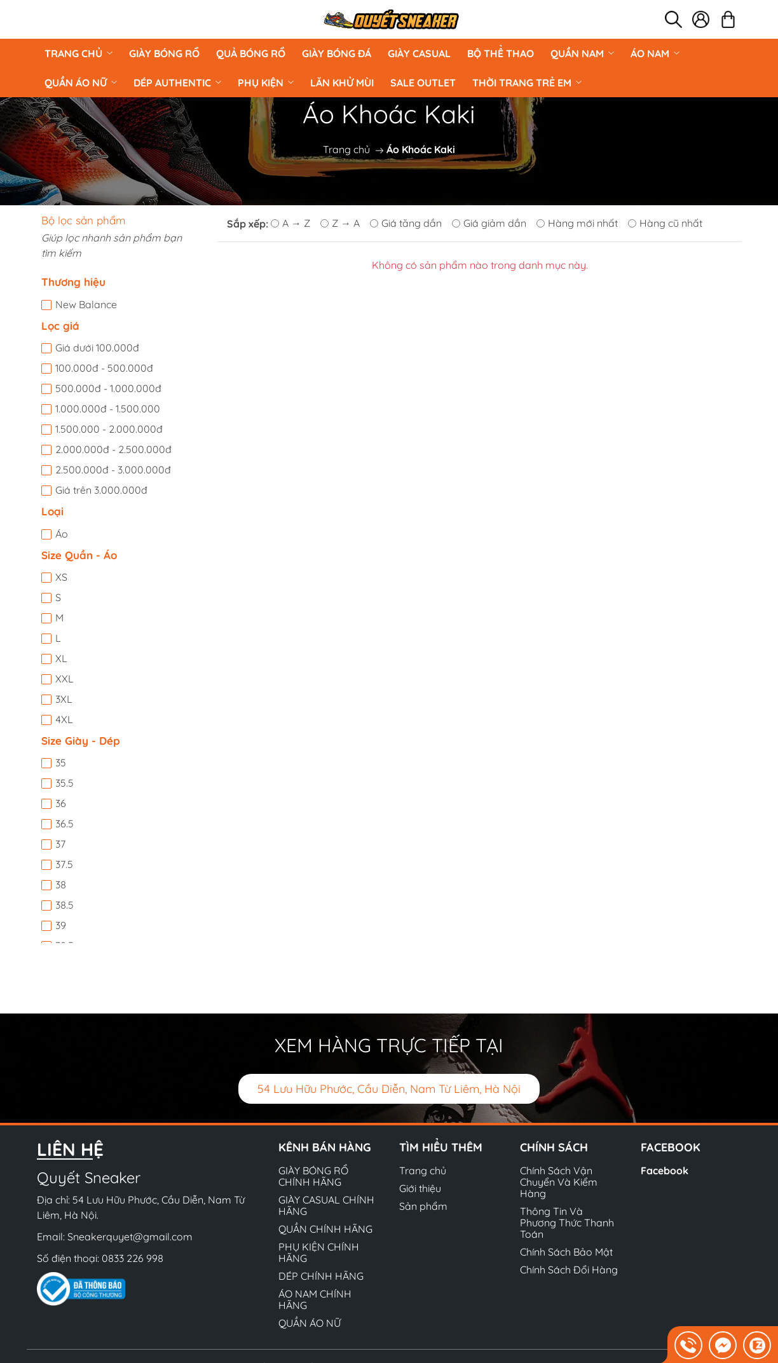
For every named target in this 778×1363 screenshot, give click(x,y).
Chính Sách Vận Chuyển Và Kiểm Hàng (558, 1182)
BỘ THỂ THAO (500, 53)
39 (60, 925)
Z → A (340, 223)
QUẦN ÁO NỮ (80, 82)
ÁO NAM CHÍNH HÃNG (314, 1299)
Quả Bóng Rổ (250, 53)
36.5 (64, 823)
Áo (61, 533)
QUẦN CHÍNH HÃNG (325, 1229)
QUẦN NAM (582, 53)
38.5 (64, 904)
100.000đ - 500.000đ (104, 368)
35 (60, 762)
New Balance (86, 304)
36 (60, 803)
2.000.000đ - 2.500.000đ (113, 449)
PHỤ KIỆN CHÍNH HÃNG (318, 1252)
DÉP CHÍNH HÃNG (321, 1276)
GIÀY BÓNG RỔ (164, 53)
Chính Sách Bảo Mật (566, 1251)
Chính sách (554, 1147)
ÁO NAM (655, 53)
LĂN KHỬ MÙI (342, 82)
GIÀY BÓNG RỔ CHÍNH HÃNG (313, 1176)
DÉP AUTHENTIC (177, 82)
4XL (64, 719)
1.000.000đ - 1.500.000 (107, 408)
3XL (63, 699)
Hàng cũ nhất (665, 223)
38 (60, 884)
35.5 (64, 782)
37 (60, 843)
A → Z (290, 223)
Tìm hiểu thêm (440, 1147)
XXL (64, 678)
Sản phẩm (423, 1206)
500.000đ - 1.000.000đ (108, 388)
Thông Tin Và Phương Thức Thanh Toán (567, 1222)
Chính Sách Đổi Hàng (569, 1269)
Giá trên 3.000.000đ (101, 490)
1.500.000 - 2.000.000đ (109, 429)
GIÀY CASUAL (419, 53)
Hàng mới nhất (577, 223)
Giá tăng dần (406, 223)
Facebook (664, 1170)
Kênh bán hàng (324, 1147)
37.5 (64, 864)
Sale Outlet (423, 82)
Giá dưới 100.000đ (97, 347)
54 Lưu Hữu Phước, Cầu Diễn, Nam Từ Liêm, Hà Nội (389, 1089)
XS (61, 577)
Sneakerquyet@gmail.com (130, 1236)
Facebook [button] (670, 1147)
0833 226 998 (132, 1258)
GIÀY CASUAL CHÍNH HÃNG (326, 1205)
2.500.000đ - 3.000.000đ (113, 469)
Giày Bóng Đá (336, 53)
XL (61, 658)
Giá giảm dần (489, 223)
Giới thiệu (420, 1188)
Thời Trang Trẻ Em (527, 82)
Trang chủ (78, 53)
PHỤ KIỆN (266, 82)
